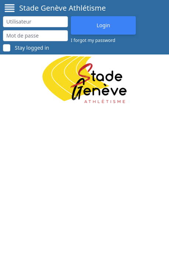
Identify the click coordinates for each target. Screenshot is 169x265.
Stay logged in (32, 47)
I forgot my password (93, 40)
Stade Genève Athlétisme (62, 8)
